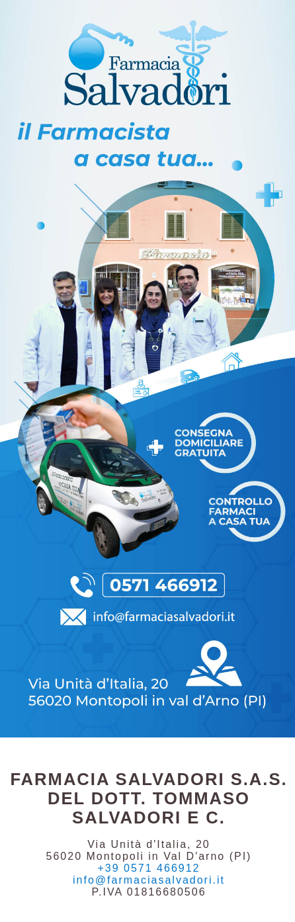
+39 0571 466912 (148, 868)
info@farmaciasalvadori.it (149, 880)
